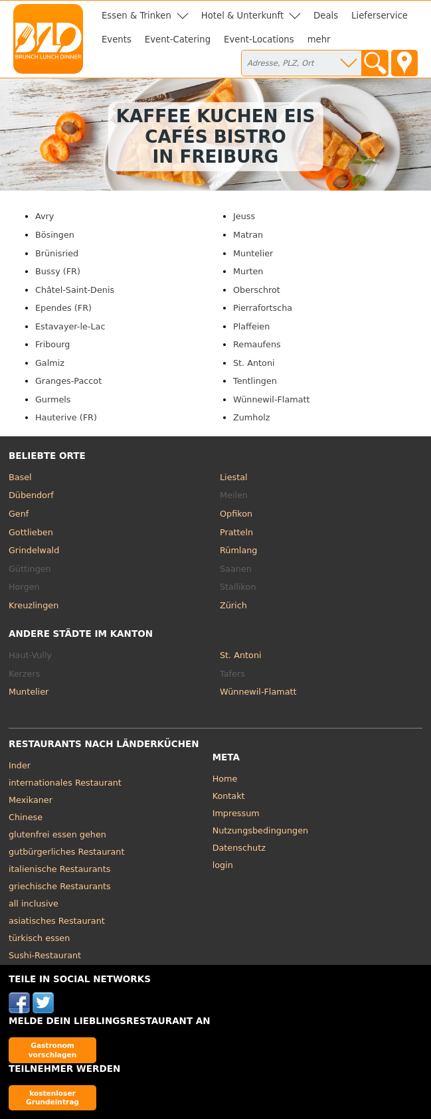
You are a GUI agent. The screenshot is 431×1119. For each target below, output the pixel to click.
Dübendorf (31, 495)
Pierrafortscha (262, 308)
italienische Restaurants (59, 869)
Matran (248, 235)
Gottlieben (31, 532)
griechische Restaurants (60, 886)
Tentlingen (255, 381)
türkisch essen (39, 938)
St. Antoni (254, 363)
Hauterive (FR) (66, 417)
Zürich (233, 605)
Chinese (26, 817)
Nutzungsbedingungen (261, 830)
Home (225, 779)
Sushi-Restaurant (45, 955)
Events (116, 39)
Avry (44, 216)
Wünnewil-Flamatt (271, 399)
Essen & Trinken (136, 16)
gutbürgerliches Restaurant (67, 852)
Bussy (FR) (57, 271)
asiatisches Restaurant (57, 921)
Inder (20, 765)
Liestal (234, 477)
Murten (248, 271)
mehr (319, 39)
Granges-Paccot (68, 381)
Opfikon (236, 514)
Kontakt (229, 796)
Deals (325, 16)
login (223, 865)
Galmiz (49, 363)
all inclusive (33, 903)
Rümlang (238, 550)
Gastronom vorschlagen (53, 1049)
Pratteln (236, 532)
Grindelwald (34, 550)
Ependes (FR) (63, 308)
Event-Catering (178, 39)
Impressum (236, 813)
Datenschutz (239, 848)
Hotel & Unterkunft (242, 16)
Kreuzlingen (33, 605)
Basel (20, 477)
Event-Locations (259, 39)
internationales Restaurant (65, 783)
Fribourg (52, 344)
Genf (19, 514)
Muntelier (253, 253)
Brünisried (56, 253)
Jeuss (244, 216)
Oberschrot (256, 290)
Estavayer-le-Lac (70, 326)
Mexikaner (30, 800)
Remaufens (257, 344)
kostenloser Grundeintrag (52, 1097)
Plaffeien (251, 326)
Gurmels (53, 399)
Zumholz (251, 417)
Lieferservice (379, 16)
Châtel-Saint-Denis (74, 290)
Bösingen (54, 235)
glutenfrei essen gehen (57, 834)
